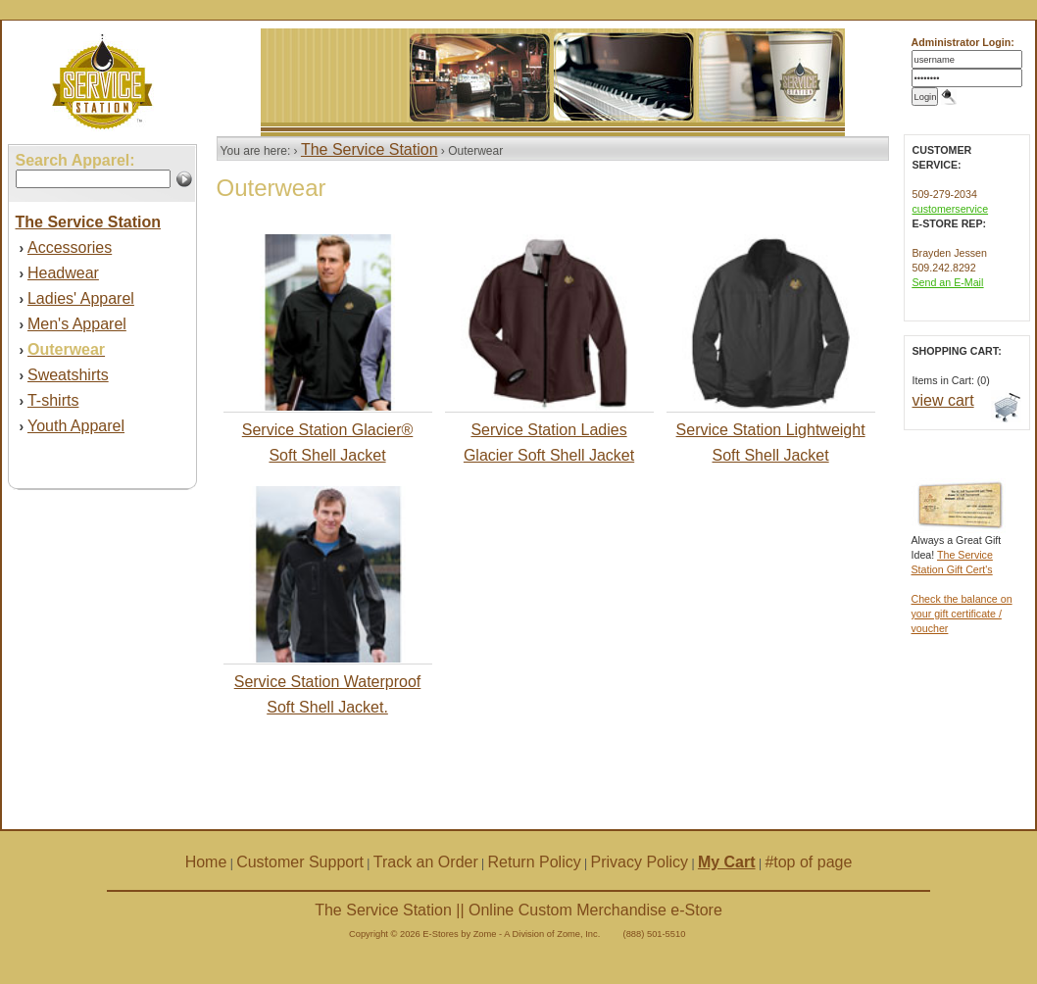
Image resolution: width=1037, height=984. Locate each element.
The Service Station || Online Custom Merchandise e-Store (518, 910)
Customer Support (300, 862)
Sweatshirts (68, 375)
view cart (943, 400)
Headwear (63, 273)
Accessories (69, 247)
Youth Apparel (75, 426)
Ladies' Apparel (80, 298)
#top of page (808, 862)
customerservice (951, 209)
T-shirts (52, 400)
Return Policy (534, 862)
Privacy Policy (640, 862)
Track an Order (425, 862)
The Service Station (369, 149)
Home (206, 862)
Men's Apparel (76, 324)
